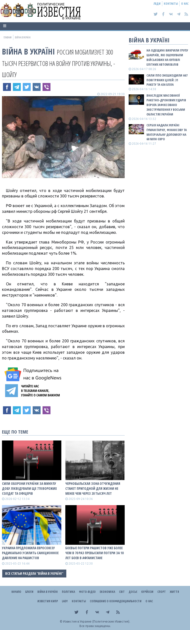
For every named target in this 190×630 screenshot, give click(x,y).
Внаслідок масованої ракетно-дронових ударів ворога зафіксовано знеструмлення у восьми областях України (166, 104)
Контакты (171, 3)
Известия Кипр (47, 601)
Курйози (147, 592)
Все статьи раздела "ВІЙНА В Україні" (34, 573)
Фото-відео (87, 592)
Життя (174, 592)
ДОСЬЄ (133, 592)
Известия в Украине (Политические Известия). (96, 621)
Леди (157, 3)
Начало (16, 592)
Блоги (29, 592)
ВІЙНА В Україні (28, 51)
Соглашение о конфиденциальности (116, 601)
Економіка (107, 592)
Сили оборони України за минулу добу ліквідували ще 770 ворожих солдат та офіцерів (29, 488)
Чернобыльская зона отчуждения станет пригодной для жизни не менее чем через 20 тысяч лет (92, 488)
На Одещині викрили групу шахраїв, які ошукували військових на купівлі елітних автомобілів (167, 57)
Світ (122, 592)
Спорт (161, 592)
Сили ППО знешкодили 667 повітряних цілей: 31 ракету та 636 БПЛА (167, 80)
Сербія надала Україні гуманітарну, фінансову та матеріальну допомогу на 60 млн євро (166, 132)
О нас (185, 3)
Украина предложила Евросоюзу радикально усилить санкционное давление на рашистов (30, 553)
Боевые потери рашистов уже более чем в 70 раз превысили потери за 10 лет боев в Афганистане (94, 553)
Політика (68, 592)
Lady (65, 601)
